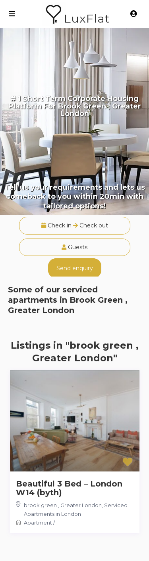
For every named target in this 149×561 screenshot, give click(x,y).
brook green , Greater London (63, 505)
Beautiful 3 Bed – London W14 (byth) (69, 488)
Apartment (38, 522)
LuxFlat (87, 18)
